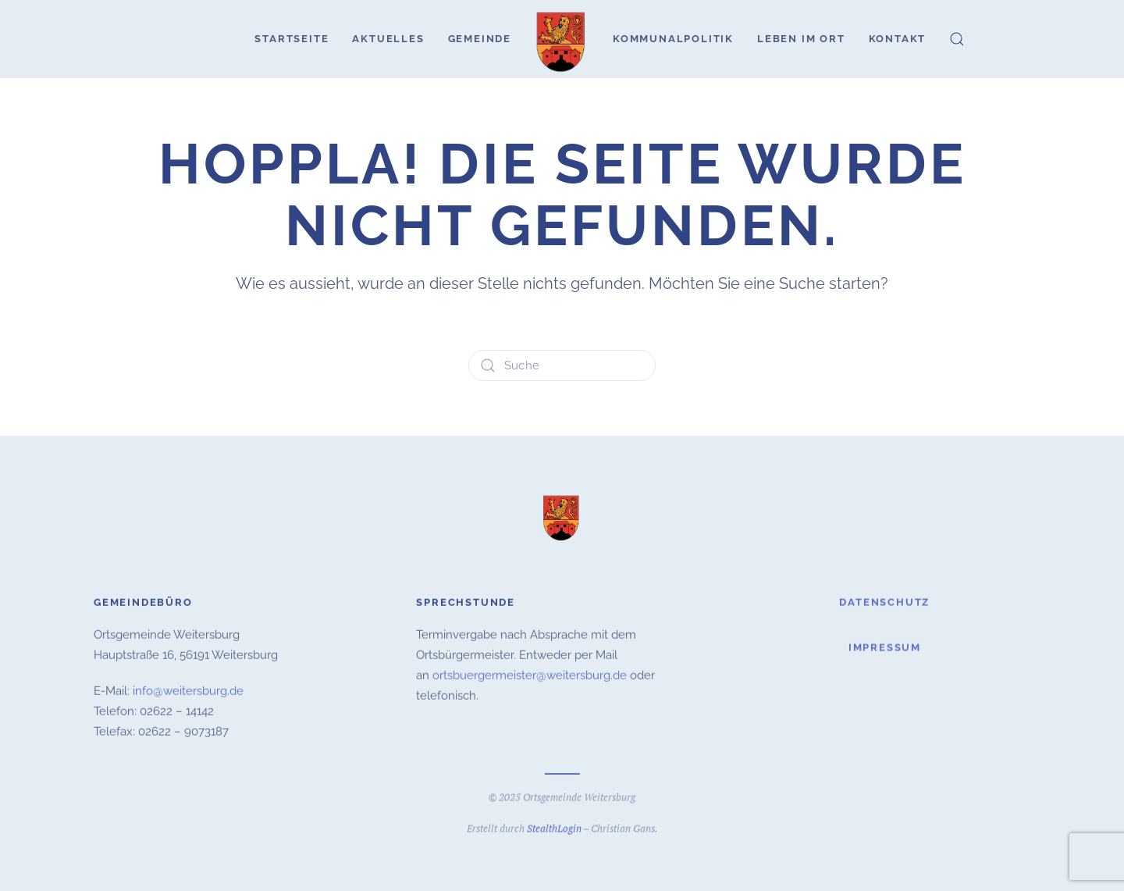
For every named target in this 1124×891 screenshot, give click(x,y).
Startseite (291, 39)
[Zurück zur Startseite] (562, 39)
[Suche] (562, 365)
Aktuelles (388, 39)
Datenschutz (884, 600)
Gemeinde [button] (479, 39)
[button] (957, 39)
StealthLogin (554, 827)
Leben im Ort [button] (801, 39)
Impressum (884, 646)
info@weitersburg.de (188, 690)
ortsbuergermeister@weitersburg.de (529, 674)
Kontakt (898, 39)
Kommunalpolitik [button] (673, 39)
